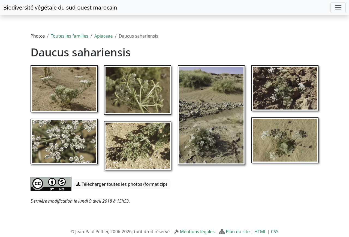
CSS (275, 232)
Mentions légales (197, 232)
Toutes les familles (69, 36)
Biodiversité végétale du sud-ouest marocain (60, 7)
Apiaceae (103, 36)
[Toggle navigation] (338, 7)
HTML (260, 232)
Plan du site (237, 232)
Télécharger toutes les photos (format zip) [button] (121, 184)
